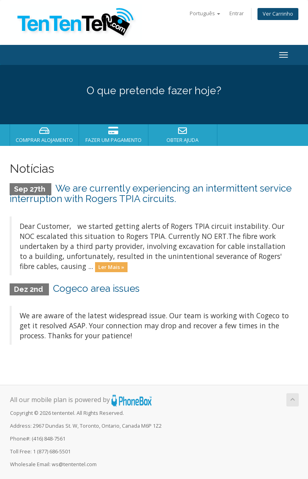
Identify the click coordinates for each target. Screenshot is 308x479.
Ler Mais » (111, 267)
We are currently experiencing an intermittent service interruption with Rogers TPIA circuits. (151, 193)
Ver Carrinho (278, 13)
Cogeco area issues (96, 288)
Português (205, 13)
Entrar (236, 13)
